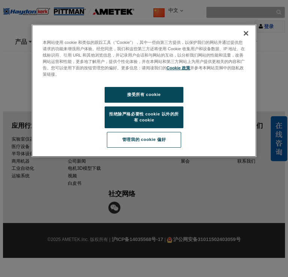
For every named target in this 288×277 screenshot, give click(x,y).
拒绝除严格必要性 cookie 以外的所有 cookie (144, 117)
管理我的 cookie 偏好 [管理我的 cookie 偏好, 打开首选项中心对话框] (144, 139)
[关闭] (246, 33)
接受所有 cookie (143, 94)
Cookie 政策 (178, 68)
